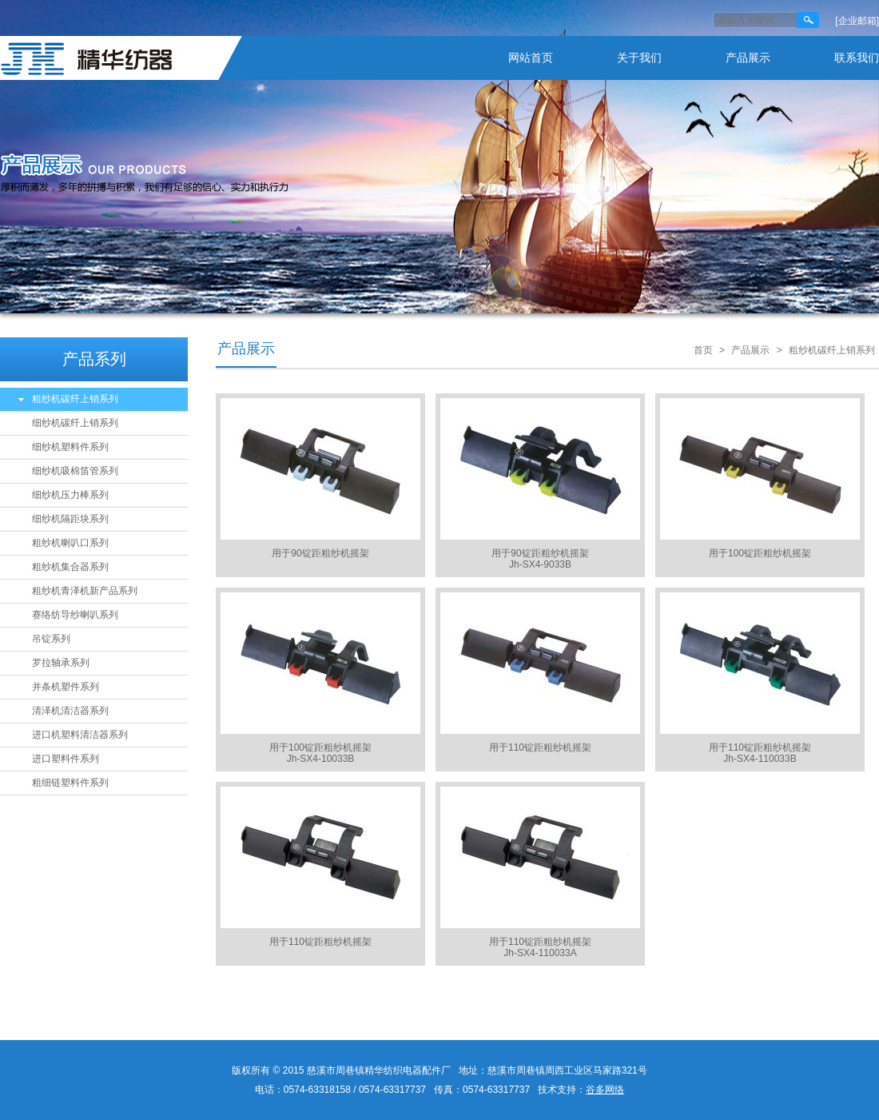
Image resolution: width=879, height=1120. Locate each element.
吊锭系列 (51, 638)
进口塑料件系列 (65, 758)
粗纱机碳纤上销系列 (75, 399)
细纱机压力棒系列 (70, 494)
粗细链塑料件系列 (70, 782)
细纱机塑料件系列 (70, 446)
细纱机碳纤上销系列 (75, 422)
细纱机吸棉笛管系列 (75, 470)
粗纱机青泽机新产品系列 (84, 590)
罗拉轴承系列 (60, 662)
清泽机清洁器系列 (70, 710)
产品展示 (748, 57)
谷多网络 (605, 1089)
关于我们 (639, 57)
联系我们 (856, 57)
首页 (703, 350)
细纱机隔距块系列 (70, 518)
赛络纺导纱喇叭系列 (75, 614)
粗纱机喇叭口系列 (70, 542)
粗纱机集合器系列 (70, 566)
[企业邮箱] (857, 21)
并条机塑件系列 (65, 686)
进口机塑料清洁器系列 (80, 734)
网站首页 (530, 57)
